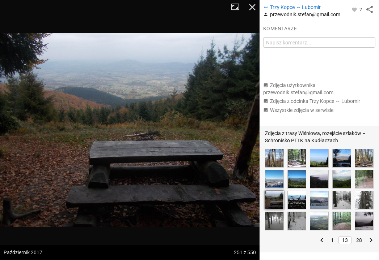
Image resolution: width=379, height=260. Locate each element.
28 (359, 240)
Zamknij (252, 7)
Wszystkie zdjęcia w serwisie (298, 110)
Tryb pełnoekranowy (238, 7)
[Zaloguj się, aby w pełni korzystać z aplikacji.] (355, 9)
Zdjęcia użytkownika (298, 88)
